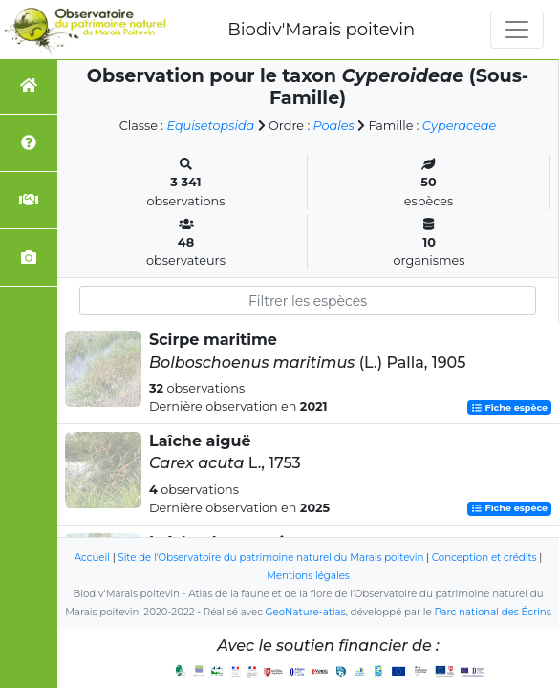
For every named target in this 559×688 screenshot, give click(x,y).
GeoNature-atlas (306, 612)
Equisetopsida (210, 125)
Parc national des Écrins (492, 612)
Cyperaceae (459, 125)
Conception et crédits (484, 557)
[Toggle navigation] (517, 30)
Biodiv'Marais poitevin (321, 29)
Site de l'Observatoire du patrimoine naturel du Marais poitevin (270, 557)
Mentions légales (308, 576)
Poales (334, 125)
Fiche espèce (509, 407)
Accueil (92, 557)
